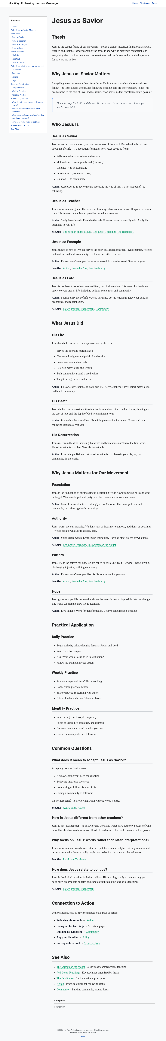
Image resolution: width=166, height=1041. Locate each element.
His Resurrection (19, 62)
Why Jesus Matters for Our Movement (27, 66)
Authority (16, 73)
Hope (14, 80)
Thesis (14, 26)
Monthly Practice (19, 95)
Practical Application (20, 84)
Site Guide (145, 3)
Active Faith (69, 807)
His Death (16, 59)
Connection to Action (20, 125)
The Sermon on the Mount (77, 231)
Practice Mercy (97, 268)
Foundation (16, 70)
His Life (15, 55)
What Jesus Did (17, 52)
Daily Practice (18, 88)
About (83, 1036)
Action (66, 268)
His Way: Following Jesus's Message (33, 3)
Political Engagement (82, 308)
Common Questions (19, 98)
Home (135, 3)
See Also (15, 129)
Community (102, 308)
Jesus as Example (19, 44)
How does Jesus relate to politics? (26, 122)
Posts (154, 3)
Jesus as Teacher (19, 41)
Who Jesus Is (16, 34)
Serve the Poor (79, 268)
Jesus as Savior (18, 37)
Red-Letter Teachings (104, 231)
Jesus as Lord (17, 48)
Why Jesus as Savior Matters (23, 30)
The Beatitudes (125, 231)
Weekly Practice (18, 91)
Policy (66, 308)
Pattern (15, 77)
